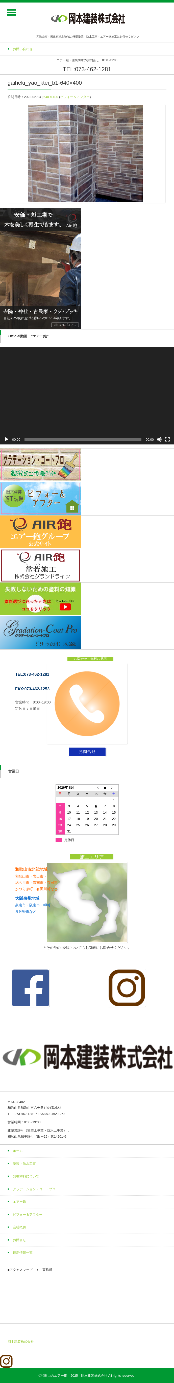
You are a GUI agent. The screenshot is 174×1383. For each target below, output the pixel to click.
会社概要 (19, 1227)
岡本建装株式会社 (21, 1341)
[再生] (6, 439)
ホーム (18, 1151)
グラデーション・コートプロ (34, 1189)
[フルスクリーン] (167, 439)
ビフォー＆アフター (75, 97)
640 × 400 (50, 97)
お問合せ (19, 1240)
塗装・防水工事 (24, 1164)
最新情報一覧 (23, 1253)
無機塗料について (26, 1176)
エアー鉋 (19, 1202)
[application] (87, 395)
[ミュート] (159, 439)
